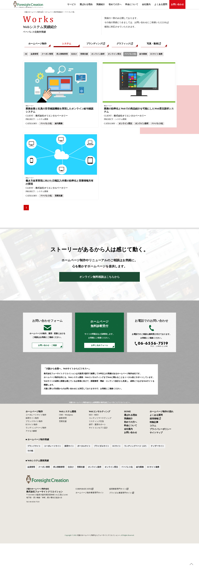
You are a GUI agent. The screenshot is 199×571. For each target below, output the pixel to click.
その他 (30, 452)
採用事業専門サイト (117, 490)
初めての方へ (130, 423)
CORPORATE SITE (83, 490)
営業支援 (84, 55)
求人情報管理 (62, 55)
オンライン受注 (114, 55)
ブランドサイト (34, 447)
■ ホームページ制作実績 (37, 440)
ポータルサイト (84, 447)
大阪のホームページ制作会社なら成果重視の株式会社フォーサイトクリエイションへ (99, 403)
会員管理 (34, 55)
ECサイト (117, 447)
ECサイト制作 (31, 425)
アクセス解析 (31, 432)
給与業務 (143, 55)
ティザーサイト (157, 447)
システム (66, 44)
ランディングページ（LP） (135, 447)
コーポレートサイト (52, 447)
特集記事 (154, 423)
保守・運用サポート (97, 425)
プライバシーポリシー (160, 430)
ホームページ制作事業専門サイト (90, 493)
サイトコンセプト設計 (98, 429)
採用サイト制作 (32, 419)
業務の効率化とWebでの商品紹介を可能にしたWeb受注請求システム (139, 111)
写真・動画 (152, 44)
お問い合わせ (177, 4)
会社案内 (146, 4)
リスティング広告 (96, 422)
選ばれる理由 (86, 4)
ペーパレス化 (130, 55)
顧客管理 (63, 419)
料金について (131, 4)
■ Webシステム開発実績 (37, 461)
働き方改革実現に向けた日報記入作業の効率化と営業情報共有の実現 (59, 183)
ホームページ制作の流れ (161, 412)
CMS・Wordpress (66, 416)
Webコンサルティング (99, 412)
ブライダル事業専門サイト (120, 494)
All (26, 55)
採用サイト (69, 447)
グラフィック (123, 44)
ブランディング (94, 44)
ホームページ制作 (37, 44)
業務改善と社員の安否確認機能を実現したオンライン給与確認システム (59, 111)
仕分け (74, 55)
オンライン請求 (97, 55)
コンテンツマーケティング (100, 419)
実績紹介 (100, 4)
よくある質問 (160, 4)
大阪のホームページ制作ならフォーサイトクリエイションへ (98, 536)
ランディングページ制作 (36, 429)
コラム (153, 427)
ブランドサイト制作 (34, 422)
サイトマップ (156, 434)
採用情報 (154, 419)
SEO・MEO (94, 416)
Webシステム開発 (67, 412)
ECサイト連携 (156, 55)
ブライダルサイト (101, 447)
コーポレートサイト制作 (36, 416)
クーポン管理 (47, 55)
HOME (127, 412)
